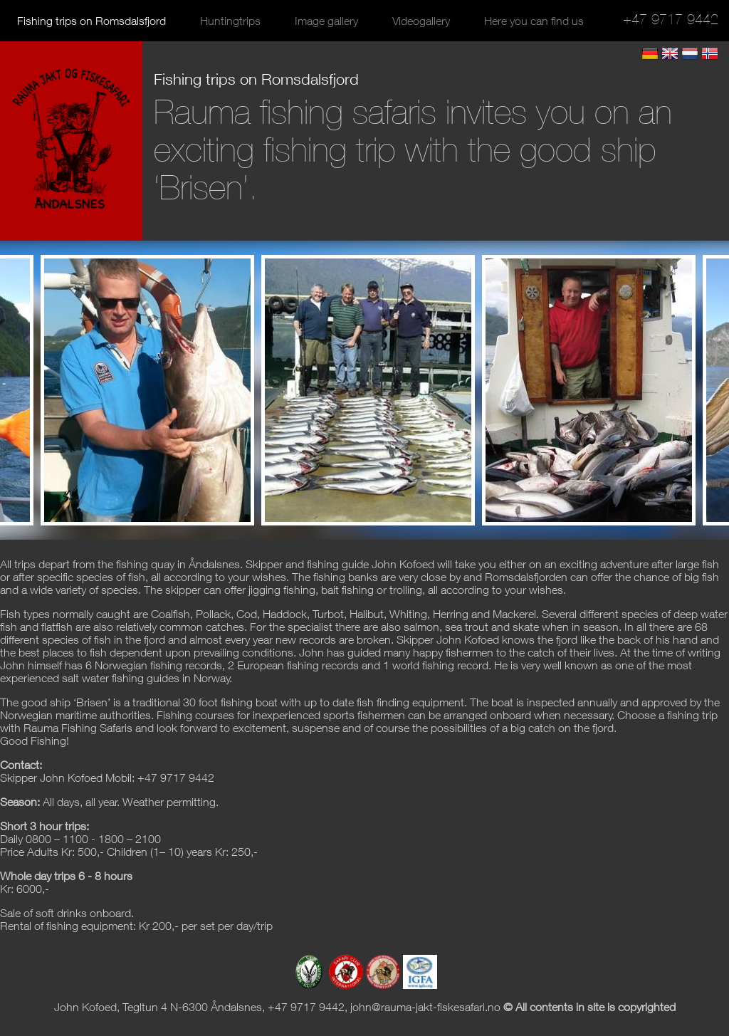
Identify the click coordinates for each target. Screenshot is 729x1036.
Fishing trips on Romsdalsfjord (91, 20)
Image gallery (326, 20)
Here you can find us (534, 20)
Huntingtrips (230, 20)
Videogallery (421, 20)
